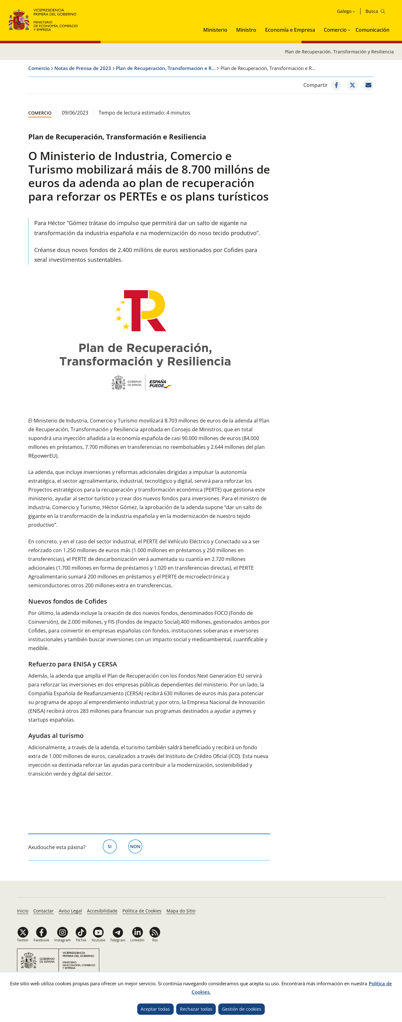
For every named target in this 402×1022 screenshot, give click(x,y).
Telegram (117, 940)
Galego (344, 11)
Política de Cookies (141, 911)
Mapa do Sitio (180, 911)
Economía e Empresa (290, 29)
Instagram (62, 940)
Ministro (246, 29)
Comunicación (372, 29)
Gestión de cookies (241, 1009)
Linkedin (137, 940)
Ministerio (215, 29)
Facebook (41, 940)
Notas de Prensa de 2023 (82, 68)
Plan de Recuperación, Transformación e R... (165, 68)
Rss (155, 940)
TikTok (81, 940)
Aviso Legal (70, 911)
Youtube (98, 940)
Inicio (22, 911)
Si (112, 845)
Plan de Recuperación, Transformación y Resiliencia (339, 52)
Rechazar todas (196, 1009)
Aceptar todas (155, 1009)
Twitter (23, 940)
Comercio (335, 29)
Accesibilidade (102, 911)
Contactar (43, 911)
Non (136, 845)
